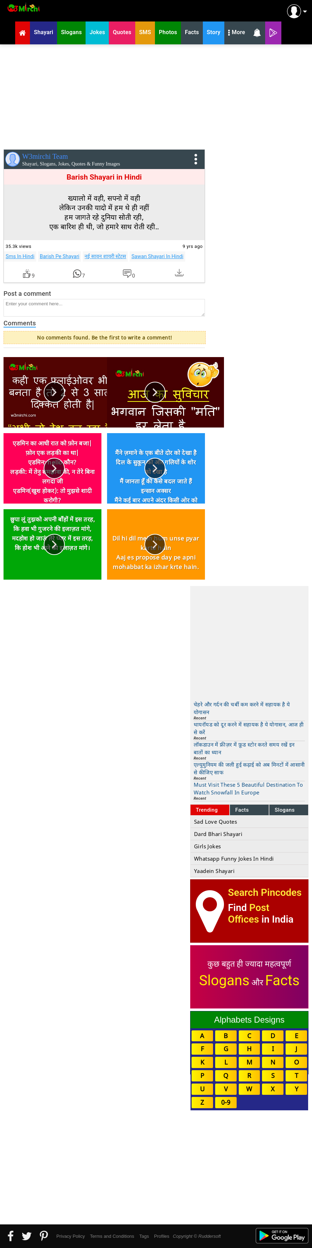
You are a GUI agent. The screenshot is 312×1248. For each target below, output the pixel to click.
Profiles (161, 1236)
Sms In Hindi (20, 256)
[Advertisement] (156, 95)
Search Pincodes (264, 892)
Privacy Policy (70, 1236)
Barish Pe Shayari (60, 256)
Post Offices (248, 913)
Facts (242, 810)
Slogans (285, 810)
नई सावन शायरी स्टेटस (105, 256)
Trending (207, 810)
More (236, 33)
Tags (144, 1236)
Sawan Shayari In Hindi (157, 256)
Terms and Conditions (112, 1236)
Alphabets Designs (249, 1019)
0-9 (225, 1102)
